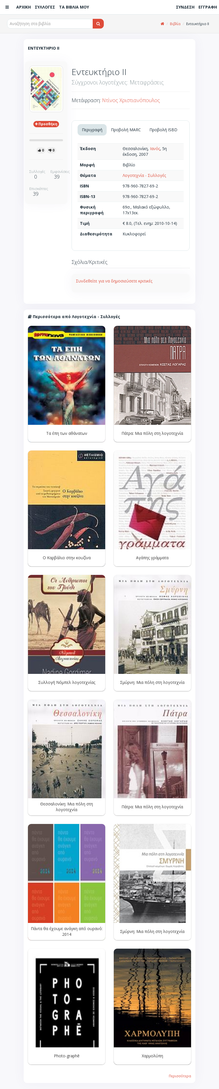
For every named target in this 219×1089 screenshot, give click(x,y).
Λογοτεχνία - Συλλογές (144, 175)
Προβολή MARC (126, 129)
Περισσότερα (180, 1076)
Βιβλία (175, 23)
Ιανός (155, 148)
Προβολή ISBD (163, 129)
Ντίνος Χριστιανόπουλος (131, 100)
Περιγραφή (92, 129)
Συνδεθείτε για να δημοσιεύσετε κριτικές (114, 281)
